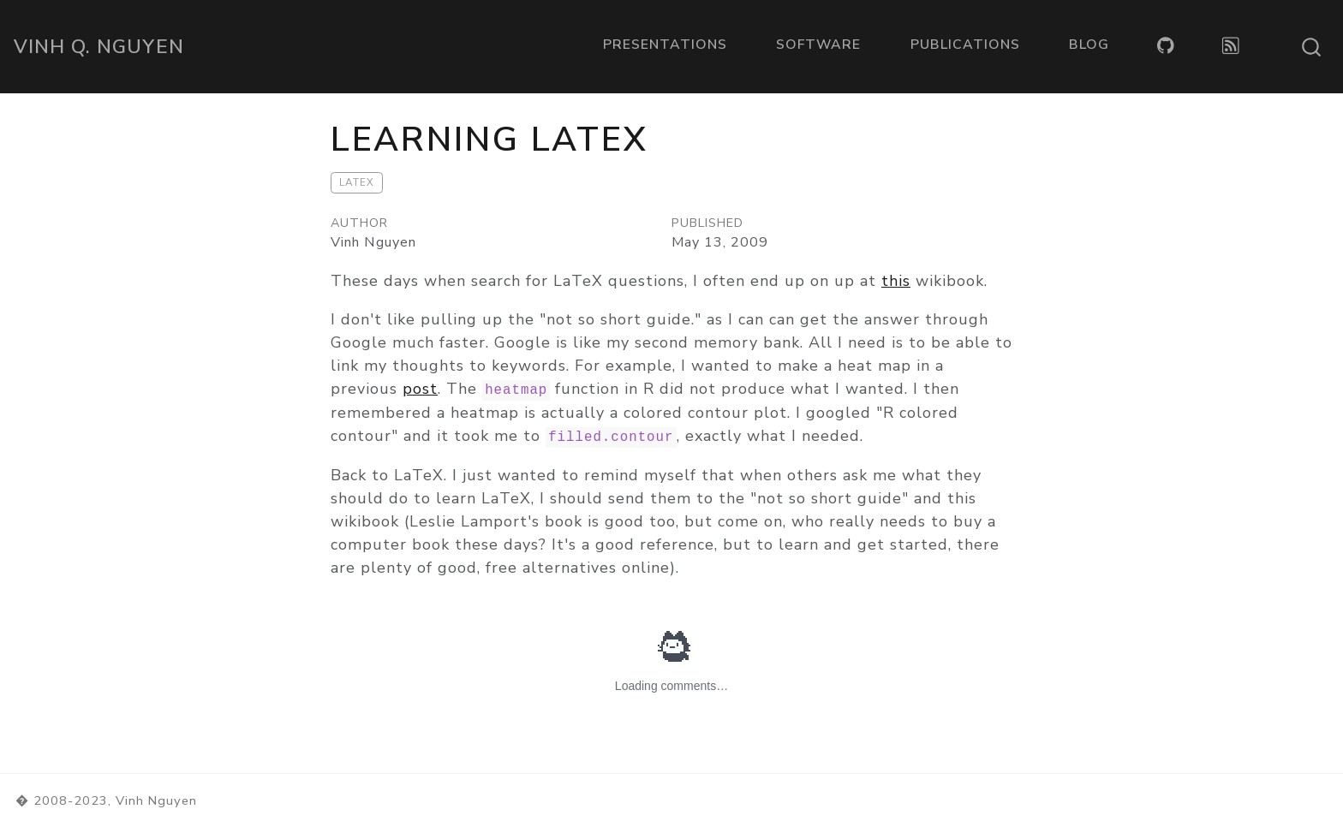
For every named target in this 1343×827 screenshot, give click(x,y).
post (420, 388)
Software (818, 44)
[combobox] (1312, 47)
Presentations (665, 44)
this (895, 281)
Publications (965, 44)
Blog (1089, 44)
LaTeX (356, 182)
